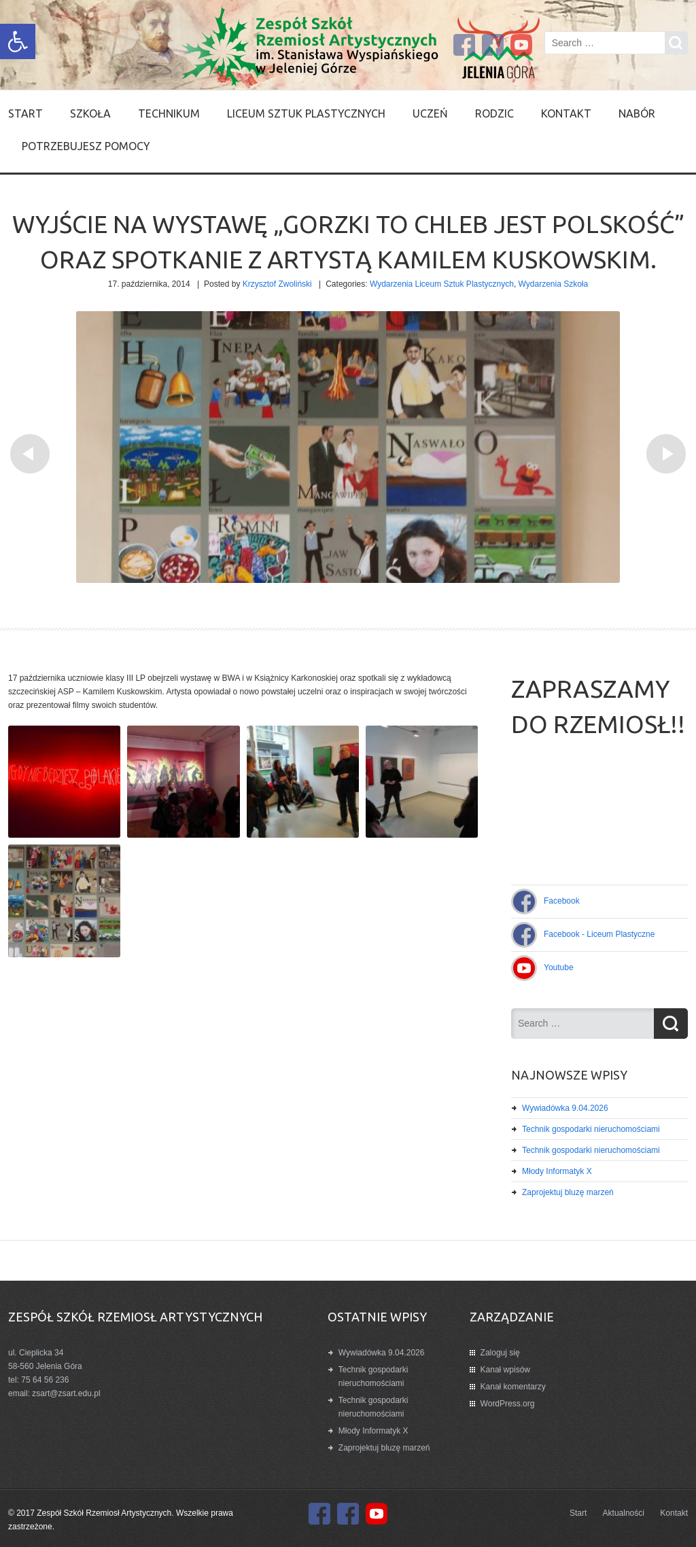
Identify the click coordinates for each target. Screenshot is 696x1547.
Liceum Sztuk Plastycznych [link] (306, 113)
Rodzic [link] (494, 113)
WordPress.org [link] (508, 1403)
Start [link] (25, 113)
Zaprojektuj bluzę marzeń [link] (568, 1192)
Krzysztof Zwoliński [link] (277, 284)
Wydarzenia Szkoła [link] (554, 284)
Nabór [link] (637, 113)
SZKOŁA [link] (90, 113)
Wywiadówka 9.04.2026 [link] (565, 1108)
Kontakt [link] (566, 113)
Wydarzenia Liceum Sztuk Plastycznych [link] (442, 284)
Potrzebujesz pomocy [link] (86, 146)
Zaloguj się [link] (500, 1352)
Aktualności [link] (623, 1513)
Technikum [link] (169, 113)
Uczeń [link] (430, 113)
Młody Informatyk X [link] (557, 1171)
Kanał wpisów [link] (505, 1369)
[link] (17, 41)
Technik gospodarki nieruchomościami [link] (591, 1129)
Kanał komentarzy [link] (513, 1386)
